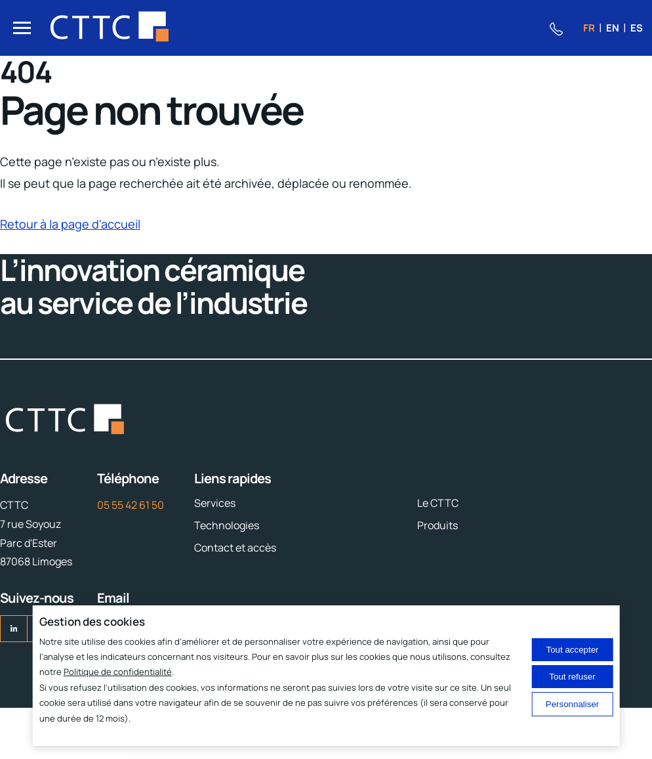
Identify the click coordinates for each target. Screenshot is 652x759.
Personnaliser (573, 704)
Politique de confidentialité (118, 672)
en (612, 28)
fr (589, 28)
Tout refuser (572, 677)
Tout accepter (572, 650)
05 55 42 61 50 (130, 505)
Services (214, 503)
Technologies (226, 525)
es (636, 28)
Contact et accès (235, 547)
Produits (437, 525)
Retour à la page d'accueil (70, 224)
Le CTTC (437, 503)
